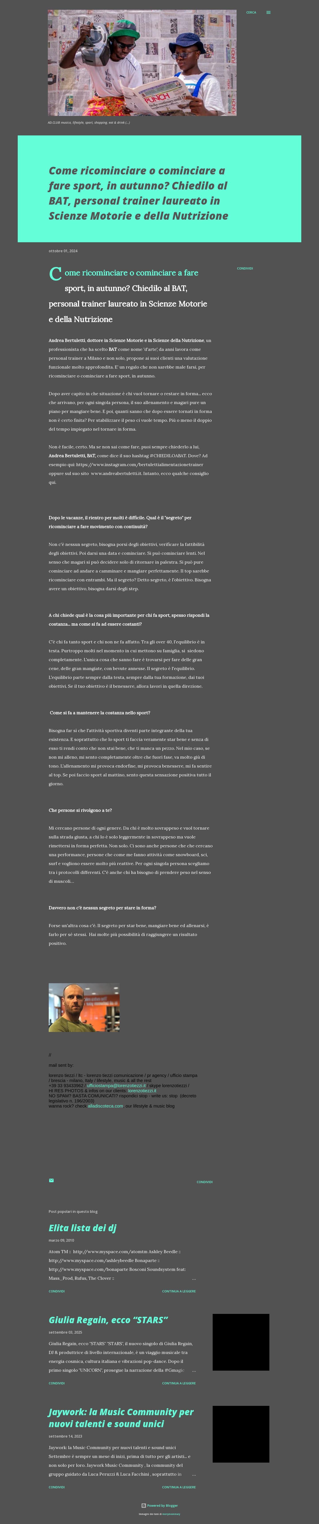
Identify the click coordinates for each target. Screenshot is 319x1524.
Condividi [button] (245, 268)
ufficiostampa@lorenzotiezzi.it (116, 1085)
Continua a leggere (179, 1291)
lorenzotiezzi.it (142, 1090)
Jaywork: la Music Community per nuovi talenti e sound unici (121, 1418)
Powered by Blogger (159, 1505)
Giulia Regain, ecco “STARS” (108, 1320)
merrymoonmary (171, 1514)
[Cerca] (251, 12)
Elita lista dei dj (82, 1228)
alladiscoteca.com (105, 1106)
